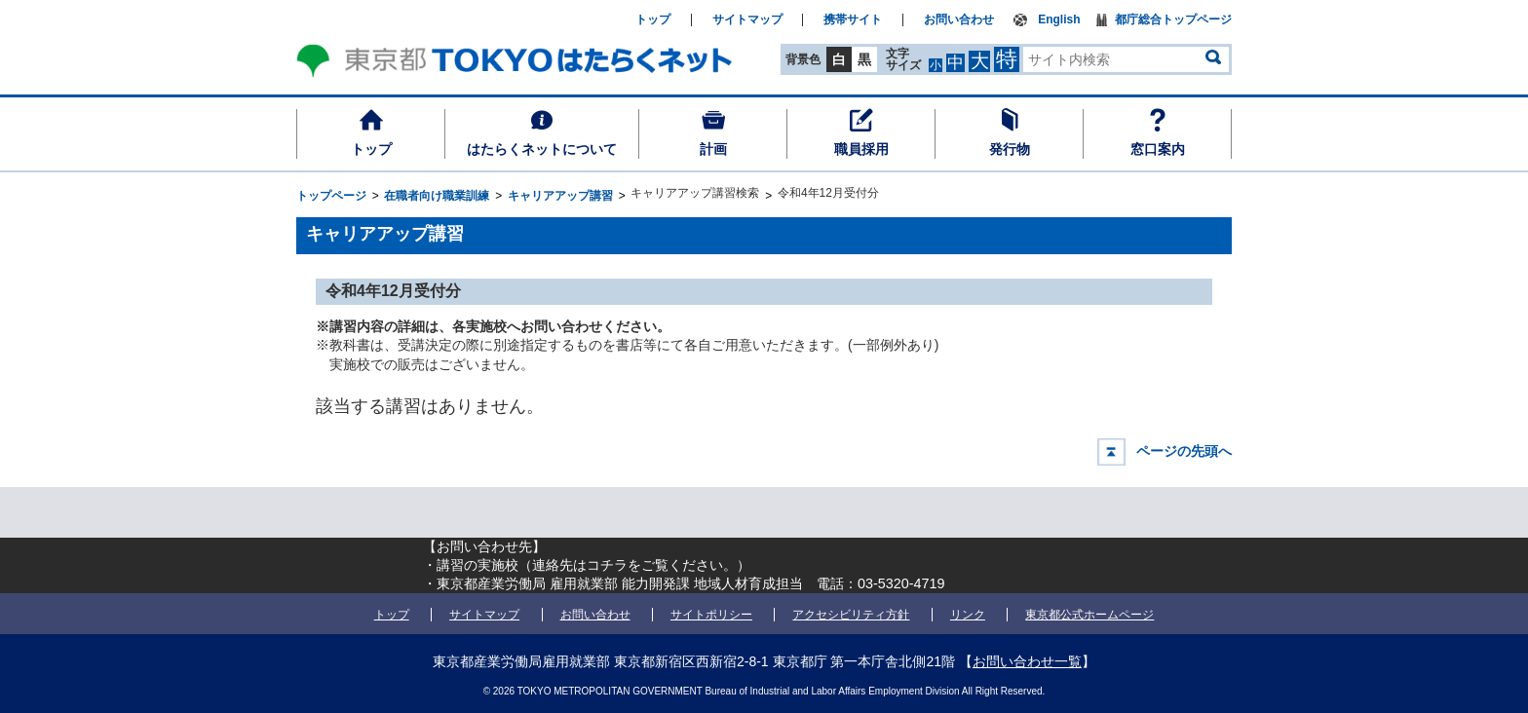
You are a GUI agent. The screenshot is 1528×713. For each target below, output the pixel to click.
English (1059, 20)
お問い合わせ (959, 20)
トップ (371, 149)
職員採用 (861, 149)
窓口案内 (1157, 149)
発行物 (1009, 149)
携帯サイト (852, 20)
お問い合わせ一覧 (1027, 661)
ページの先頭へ (1184, 451)
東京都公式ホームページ (1089, 614)
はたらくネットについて (542, 149)
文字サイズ (903, 59)
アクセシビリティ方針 (850, 614)
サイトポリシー (711, 614)
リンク (967, 614)
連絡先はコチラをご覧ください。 (634, 565)
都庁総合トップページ (1173, 20)
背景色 (803, 59)
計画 (713, 149)
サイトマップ (747, 20)
